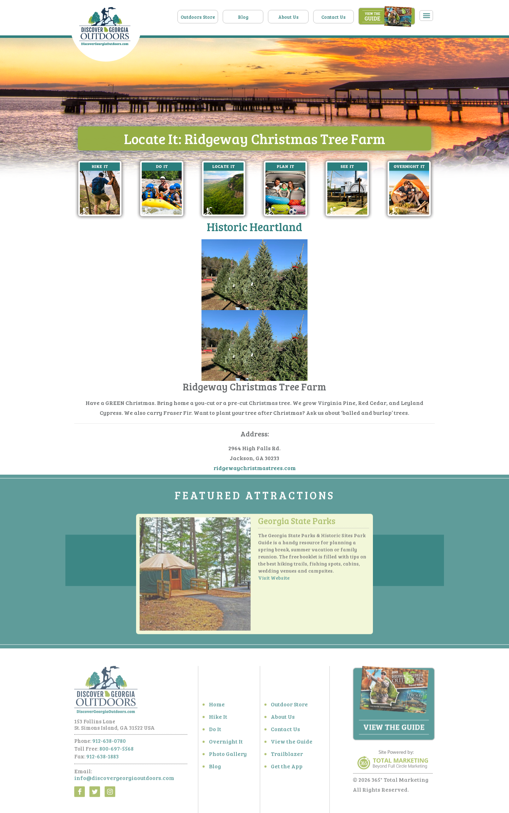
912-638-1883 (102, 758)
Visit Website (273, 580)
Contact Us (333, 17)
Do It (215, 730)
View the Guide (291, 743)
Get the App (287, 768)
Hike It (218, 718)
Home (217, 706)
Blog (243, 17)
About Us (288, 17)
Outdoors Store (198, 17)
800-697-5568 (116, 750)
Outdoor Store (289, 706)
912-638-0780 (109, 742)
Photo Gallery (228, 755)
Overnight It (226, 743)
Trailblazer (287, 755)
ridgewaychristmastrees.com (254, 468)
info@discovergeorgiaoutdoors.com (124, 779)
